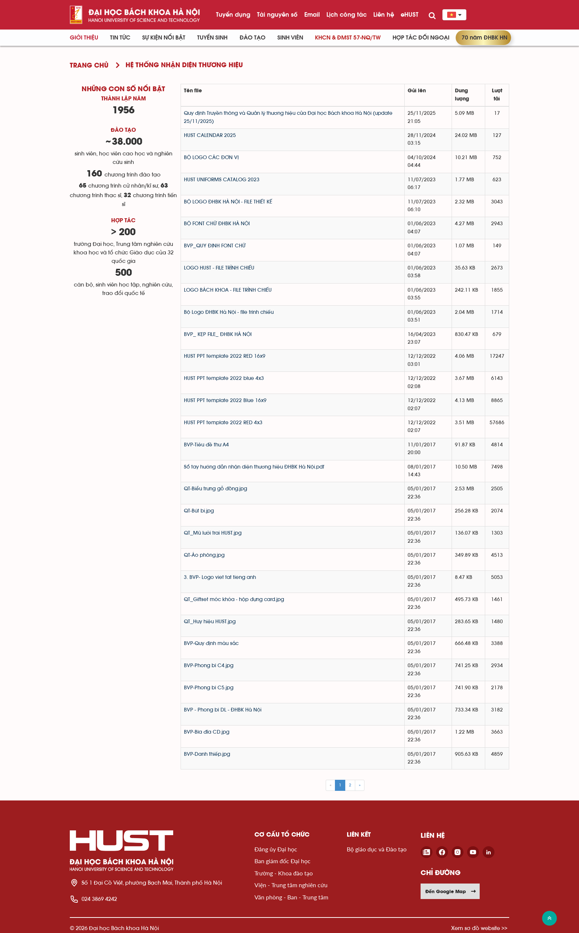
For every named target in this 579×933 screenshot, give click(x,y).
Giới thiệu (84, 38)
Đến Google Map (450, 891)
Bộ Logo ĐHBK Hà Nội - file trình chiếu (229, 312)
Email (312, 14)
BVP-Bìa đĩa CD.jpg (206, 732)
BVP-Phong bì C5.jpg (208, 687)
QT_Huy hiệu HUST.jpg (210, 621)
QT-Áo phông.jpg (204, 555)
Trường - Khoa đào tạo (283, 873)
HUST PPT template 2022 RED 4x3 (223, 422)
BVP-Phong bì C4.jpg (208, 665)
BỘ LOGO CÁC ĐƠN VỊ (211, 157)
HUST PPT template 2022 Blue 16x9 (225, 400)
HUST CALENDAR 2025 (210, 135)
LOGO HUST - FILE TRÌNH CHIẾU (219, 268)
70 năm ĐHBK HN (484, 38)
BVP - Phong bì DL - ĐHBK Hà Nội (222, 710)
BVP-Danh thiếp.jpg (207, 754)
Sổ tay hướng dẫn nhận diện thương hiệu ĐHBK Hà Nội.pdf (254, 467)
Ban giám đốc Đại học (282, 860)
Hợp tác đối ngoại (421, 38)
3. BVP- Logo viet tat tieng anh (220, 577)
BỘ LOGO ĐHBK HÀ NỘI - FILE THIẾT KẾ (228, 202)
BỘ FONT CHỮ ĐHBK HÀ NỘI (217, 223)
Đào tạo (252, 38)
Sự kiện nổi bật (163, 38)
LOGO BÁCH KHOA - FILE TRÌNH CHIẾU (228, 290)
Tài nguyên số (277, 14)
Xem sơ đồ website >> (479, 928)
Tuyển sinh (212, 38)
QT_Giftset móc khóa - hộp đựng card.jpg (234, 599)
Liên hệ (383, 14)
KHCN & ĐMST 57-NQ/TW (348, 38)
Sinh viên (290, 38)
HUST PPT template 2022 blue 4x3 (224, 378)
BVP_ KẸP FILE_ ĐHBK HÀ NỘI (217, 334)
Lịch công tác (346, 14)
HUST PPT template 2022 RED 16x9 (224, 356)
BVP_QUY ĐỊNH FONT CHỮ (215, 245)
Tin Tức (120, 38)
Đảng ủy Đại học (275, 849)
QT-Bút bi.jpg (199, 511)
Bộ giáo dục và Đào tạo (377, 849)
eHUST (409, 14)
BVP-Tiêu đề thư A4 (206, 444)
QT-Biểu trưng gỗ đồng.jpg (215, 488)
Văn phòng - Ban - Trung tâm (291, 897)
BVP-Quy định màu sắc (211, 643)
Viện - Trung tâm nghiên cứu (291, 884)
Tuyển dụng (233, 14)
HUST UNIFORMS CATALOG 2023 (222, 179)
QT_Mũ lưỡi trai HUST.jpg (212, 533)
